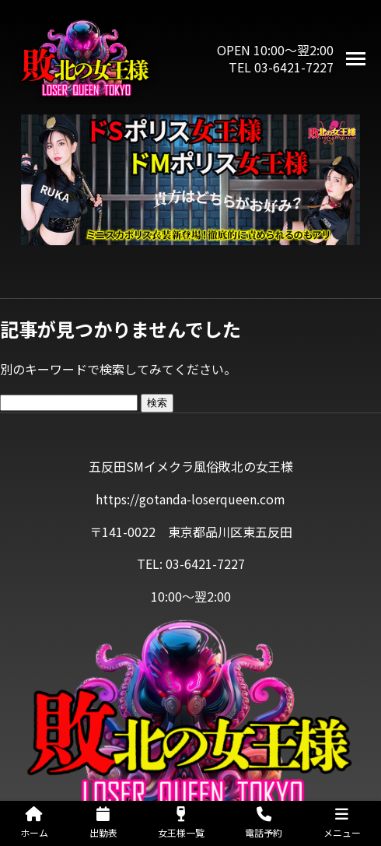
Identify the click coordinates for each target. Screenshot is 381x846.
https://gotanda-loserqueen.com (190, 499)
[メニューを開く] (355, 58)
